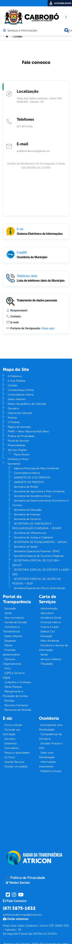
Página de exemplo (19, 426)
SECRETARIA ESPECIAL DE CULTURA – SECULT (36, 563)
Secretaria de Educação (28, 509)
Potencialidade (16, 445)
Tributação (47, 663)
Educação (10, 608)
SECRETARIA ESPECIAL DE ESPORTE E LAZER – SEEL (41, 572)
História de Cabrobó (20, 413)
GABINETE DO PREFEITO (29, 482)
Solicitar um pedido (16, 766)
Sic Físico (9, 757)
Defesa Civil (48, 631)
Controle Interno (51, 622)
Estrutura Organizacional (12, 661)
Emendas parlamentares (11, 652)
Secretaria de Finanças (27, 514)
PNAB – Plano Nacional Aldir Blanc (28, 431)
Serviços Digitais (17, 449)
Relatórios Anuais (51, 771)
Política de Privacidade (21, 436)
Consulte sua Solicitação (11, 732)
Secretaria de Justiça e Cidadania (33, 537)
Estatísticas (10, 743)
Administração (49, 608)
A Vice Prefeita (16, 380)
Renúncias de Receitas (17, 709)
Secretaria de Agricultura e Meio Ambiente (39, 491)
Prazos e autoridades (17, 752)
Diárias (8, 645)
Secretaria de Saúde (25, 546)
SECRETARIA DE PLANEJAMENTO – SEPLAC (40, 542)
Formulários (11, 748)
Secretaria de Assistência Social (32, 496)
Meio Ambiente (50, 640)
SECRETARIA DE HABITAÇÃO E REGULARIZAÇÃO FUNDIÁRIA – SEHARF (36, 526)
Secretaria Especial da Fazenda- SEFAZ (37, 551)
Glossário (13, 408)
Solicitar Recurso (14, 761)
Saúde (8, 613)
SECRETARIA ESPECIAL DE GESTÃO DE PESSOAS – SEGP (36, 581)
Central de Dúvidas (15, 622)
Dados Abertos (17, 399)
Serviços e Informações (22, 30)
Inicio (7, 668)
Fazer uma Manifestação (47, 755)
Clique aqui (47, 328)
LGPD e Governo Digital (14, 675)
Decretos (9, 738)
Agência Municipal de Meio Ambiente (36, 468)
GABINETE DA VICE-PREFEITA (32, 477)
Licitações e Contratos (17, 682)
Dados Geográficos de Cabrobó (27, 403)
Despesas (10, 640)
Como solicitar (13, 725)
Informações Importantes (47, 764)
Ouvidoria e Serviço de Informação (53, 647)
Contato (12, 385)
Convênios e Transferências (11, 629)
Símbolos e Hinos (18, 459)
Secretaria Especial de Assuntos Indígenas (39, 555)
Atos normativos (14, 617)
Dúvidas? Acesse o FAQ (51, 746)
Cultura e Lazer (50, 626)
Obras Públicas (13, 686)
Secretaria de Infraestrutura (30, 532)
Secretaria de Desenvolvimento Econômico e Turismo (40, 503)
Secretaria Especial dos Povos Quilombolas (39, 588)
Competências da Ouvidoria (50, 736)
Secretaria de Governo (27, 519)
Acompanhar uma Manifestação (50, 727)
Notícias (12, 417)
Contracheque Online (21, 390)
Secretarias (13, 463)
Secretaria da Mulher (26, 486)
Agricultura (47, 613)
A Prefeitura (15, 376)
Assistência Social (51, 617)
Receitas (9, 700)
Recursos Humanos (16, 705)
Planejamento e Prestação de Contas (15, 693)
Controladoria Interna (21, 394)
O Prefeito (14, 422)
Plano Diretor (22, 454)
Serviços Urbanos (51, 659)
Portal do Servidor (18, 440)
